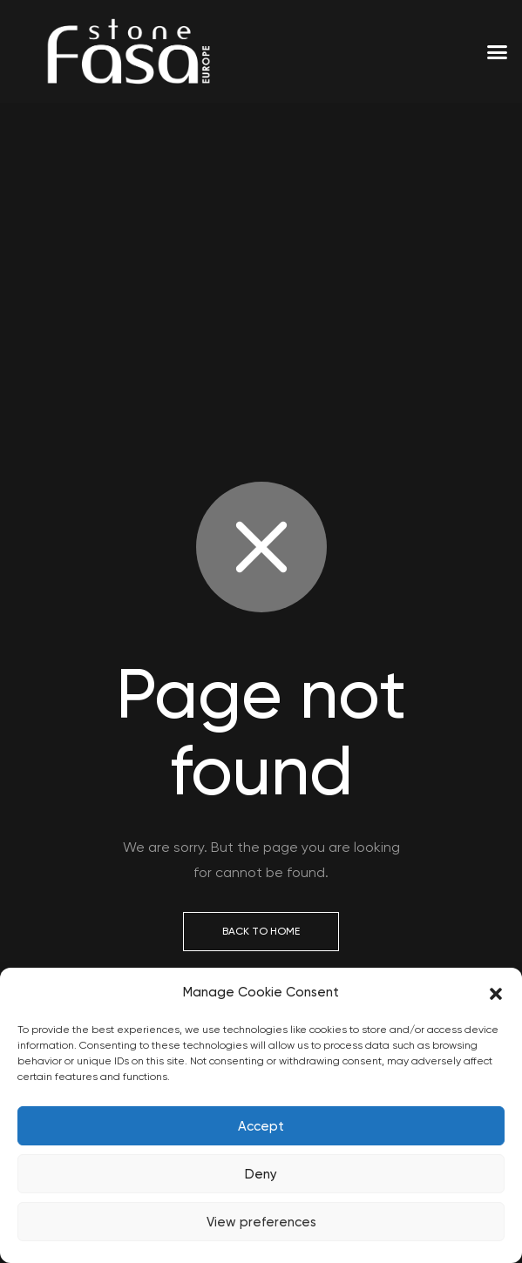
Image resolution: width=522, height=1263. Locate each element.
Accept (261, 1126)
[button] (496, 993)
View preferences (261, 1222)
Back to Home (261, 931)
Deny (261, 1174)
